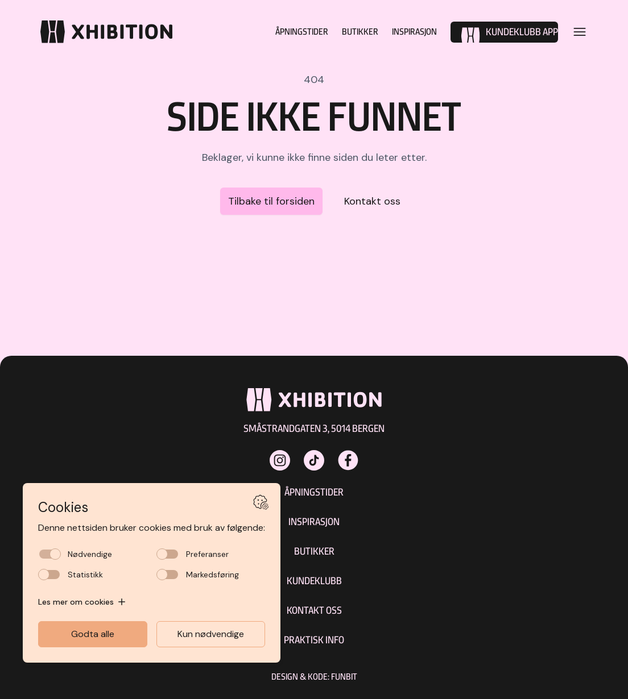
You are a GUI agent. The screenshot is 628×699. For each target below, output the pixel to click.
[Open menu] (580, 32)
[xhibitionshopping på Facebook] (348, 460)
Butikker (352, 31)
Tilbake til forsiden (271, 201)
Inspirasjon (411, 31)
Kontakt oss (372, 201)
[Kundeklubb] (504, 32)
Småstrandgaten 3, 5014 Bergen (314, 428)
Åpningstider (288, 31)
